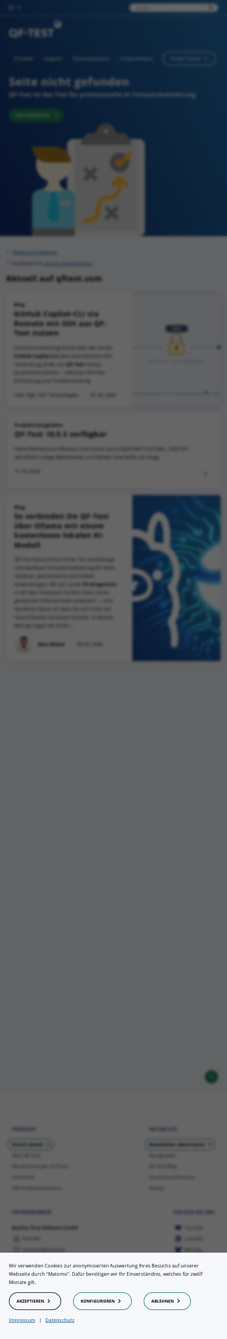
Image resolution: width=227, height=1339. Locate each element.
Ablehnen (167, 1301)
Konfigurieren (102, 1301)
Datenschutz (59, 1320)
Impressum (22, 1320)
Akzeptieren (35, 1301)
